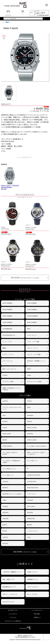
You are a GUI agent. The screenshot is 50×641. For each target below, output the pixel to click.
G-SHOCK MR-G (31, 481)
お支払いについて (32, 572)
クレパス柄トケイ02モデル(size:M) (10, 453)
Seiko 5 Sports (31, 506)
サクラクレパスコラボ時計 (34, 381)
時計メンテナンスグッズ (9, 369)
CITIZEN (5, 375)
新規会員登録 (8, 15)
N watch (5, 427)
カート (22, 13)
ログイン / (8, 13)
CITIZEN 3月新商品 (32, 316)
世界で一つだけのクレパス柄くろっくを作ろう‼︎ (36, 453)
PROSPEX (30, 512)
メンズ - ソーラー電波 (33, 341)
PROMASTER (31, 518)
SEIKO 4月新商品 (7, 316)
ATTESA (29, 401)
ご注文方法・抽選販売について (12, 572)
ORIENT (5, 440)
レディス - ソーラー (8, 354)
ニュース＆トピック (37, 610)
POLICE (5, 531)
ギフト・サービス (32, 594)
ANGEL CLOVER (32, 427)
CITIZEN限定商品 (7, 329)
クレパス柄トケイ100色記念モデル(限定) (12, 461)
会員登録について (32, 579)
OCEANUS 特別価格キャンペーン (36, 361)
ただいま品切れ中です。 (25, 157)
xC (27, 468)
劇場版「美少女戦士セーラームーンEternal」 (12, 388)
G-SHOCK (5, 481)
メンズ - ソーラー (7, 341)
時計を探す (37, 614)
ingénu (29, 407)
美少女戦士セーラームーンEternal (12, 494)
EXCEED (5, 421)
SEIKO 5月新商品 (7, 309)
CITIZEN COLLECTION (33, 475)
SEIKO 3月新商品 (32, 322)
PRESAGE (5, 512)
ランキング (13, 617)
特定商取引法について (9, 587)
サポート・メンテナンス (10, 594)
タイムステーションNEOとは (13, 621)
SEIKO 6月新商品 (7, 303)
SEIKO (29, 369)
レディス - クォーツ (32, 348)
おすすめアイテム (13, 610)
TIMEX (4, 500)
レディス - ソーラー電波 (33, 354)
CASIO (29, 375)
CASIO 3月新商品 (7, 322)
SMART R (5, 487)
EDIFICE (29, 421)
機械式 (7, 22)
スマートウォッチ (7, 361)
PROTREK (5, 518)
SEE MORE (25, 278)
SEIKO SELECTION (32, 487)
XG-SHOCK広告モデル (9, 335)
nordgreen (5, 506)
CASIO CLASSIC (31, 440)
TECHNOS (30, 500)
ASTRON (5, 401)
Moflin (28, 328)
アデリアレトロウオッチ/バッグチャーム (12, 408)
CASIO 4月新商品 (32, 309)
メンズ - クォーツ (32, 335)
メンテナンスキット (32, 531)
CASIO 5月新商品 (32, 303)
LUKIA (29, 537)
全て (3, 22)
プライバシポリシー (33, 587)
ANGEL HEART (7, 433)
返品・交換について (8, 579)
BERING (29, 524)
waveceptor (30, 415)
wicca (4, 415)
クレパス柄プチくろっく (9, 468)
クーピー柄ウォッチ (8, 475)
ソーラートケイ (31, 494)
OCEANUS (30, 433)
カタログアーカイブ (8, 601)
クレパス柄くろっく (32, 460)
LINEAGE (5, 537)
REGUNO (5, 543)
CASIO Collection (7, 446)
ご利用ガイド (37, 617)
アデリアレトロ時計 (8, 381)
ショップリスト (13, 614)
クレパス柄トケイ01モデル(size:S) (36, 446)
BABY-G (5, 524)
